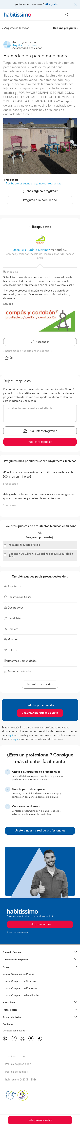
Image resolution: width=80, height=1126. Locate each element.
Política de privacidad (18, 1064)
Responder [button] (40, 342)
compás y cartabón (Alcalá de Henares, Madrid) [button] (35, 254)
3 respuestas (10, 505)
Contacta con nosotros (14, 1031)
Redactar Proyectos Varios (24, 545)
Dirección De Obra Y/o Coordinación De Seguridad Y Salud (40, 555)
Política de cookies (16, 1072)
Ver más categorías (40, 684)
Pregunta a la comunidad (40, 200)
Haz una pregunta (64, 28)
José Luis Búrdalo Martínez (31, 249)
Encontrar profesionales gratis (40, 713)
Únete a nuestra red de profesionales (40, 830)
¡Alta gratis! (51, 4)
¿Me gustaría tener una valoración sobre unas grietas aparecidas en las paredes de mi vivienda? (38, 496)
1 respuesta (11, 180)
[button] (40, 952)
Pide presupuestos (40, 1120)
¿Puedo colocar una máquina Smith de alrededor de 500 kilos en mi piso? (38, 474)
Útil (9, 358)
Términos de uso (15, 1056)
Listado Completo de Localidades (21, 995)
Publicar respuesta (40, 441)
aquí (10, 735)
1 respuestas (10, 484)
